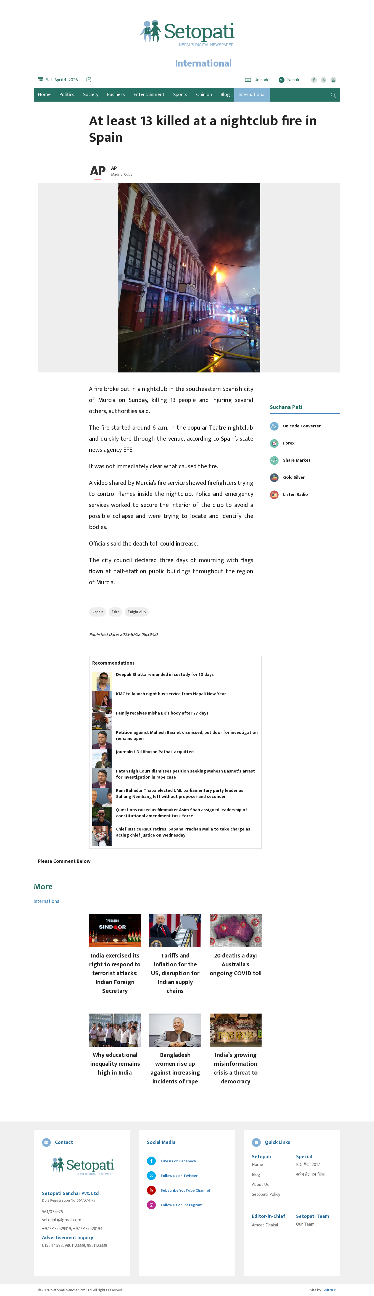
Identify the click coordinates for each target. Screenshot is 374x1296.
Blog (225, 95)
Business (116, 95)
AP (114, 168)
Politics (66, 95)
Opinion (204, 95)
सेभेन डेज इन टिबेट (310, 1174)
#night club (136, 612)
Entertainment (149, 95)
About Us (260, 1184)
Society (90, 95)
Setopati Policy (266, 1194)
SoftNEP (329, 1290)
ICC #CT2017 (308, 1164)
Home (257, 1164)
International (252, 95)
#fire (115, 612)
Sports (180, 95)
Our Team (305, 1224)
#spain (97, 612)
